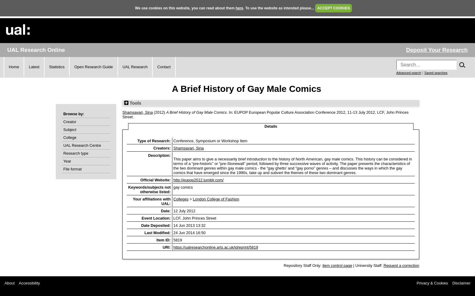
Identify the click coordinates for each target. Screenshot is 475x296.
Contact (164, 67)
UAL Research (135, 67)
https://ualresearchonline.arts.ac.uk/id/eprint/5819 (215, 247)
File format (72, 169)
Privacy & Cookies (432, 283)
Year (67, 161)
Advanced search (408, 73)
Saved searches (435, 73)
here (239, 8)
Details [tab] (270, 126)
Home (14, 67)
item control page (337, 265)
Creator (69, 121)
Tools (132, 103)
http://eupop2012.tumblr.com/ (198, 180)
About (10, 283)
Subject (69, 129)
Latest (34, 67)
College (69, 137)
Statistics (57, 67)
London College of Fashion (216, 199)
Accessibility (29, 283)
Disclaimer (461, 283)
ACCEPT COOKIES (333, 8)
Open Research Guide (93, 67)
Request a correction (401, 265)
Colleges (180, 199)
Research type (75, 153)
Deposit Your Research (437, 50)
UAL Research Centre (82, 145)
